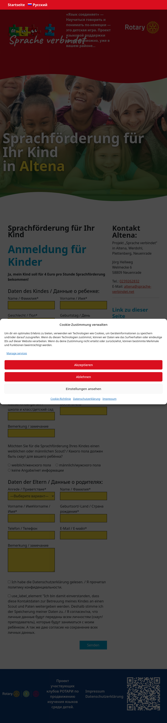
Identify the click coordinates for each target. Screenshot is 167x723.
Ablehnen (83, 377)
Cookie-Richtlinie (60, 398)
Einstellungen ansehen (83, 389)
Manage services (17, 353)
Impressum (109, 398)
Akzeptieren (83, 365)
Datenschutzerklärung (86, 398)
